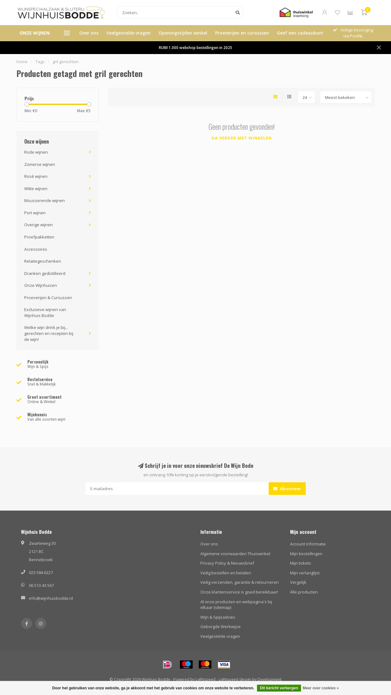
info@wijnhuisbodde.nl (51, 598)
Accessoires (35, 249)
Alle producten (304, 592)
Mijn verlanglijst (305, 573)
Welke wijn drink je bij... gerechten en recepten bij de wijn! (48, 333)
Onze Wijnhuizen (40, 285)
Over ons (88, 33)
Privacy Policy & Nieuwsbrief (227, 563)
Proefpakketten (39, 237)
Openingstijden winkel (183, 33)
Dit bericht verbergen (279, 688)
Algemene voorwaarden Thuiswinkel (235, 553)
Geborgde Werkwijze (220, 626)
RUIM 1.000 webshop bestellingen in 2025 (195, 47)
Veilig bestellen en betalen (225, 573)
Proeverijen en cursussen (242, 33)
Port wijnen (35, 213)
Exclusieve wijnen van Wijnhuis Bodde (45, 312)
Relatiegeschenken (42, 261)
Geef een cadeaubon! (300, 33)
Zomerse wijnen (39, 164)
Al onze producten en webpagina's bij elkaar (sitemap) (236, 604)
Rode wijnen (36, 152)
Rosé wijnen (35, 176)
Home (22, 61)
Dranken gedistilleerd (44, 273)
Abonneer (287, 488)
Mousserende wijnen (44, 200)
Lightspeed (205, 679)
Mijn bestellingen (306, 553)
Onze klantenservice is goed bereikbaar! (239, 592)
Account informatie (308, 544)
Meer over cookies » (321, 688)
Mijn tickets (300, 563)
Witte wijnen (35, 188)
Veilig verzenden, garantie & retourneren (239, 582)
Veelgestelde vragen (128, 33)
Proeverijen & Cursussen (48, 297)
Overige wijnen (38, 224)
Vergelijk (298, 582)
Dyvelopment (270, 679)
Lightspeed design (235, 679)
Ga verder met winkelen (241, 138)
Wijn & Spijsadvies (217, 617)
